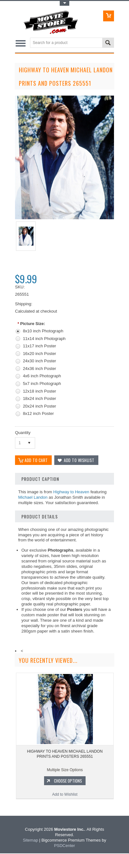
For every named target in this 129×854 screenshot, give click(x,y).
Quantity (22, 432)
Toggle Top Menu (64, 3)
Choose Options (68, 781)
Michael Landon (33, 498)
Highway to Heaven (71, 492)
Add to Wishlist (64, 795)
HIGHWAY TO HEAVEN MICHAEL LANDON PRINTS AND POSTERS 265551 (65, 755)
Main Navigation (20, 43)
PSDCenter (64, 846)
